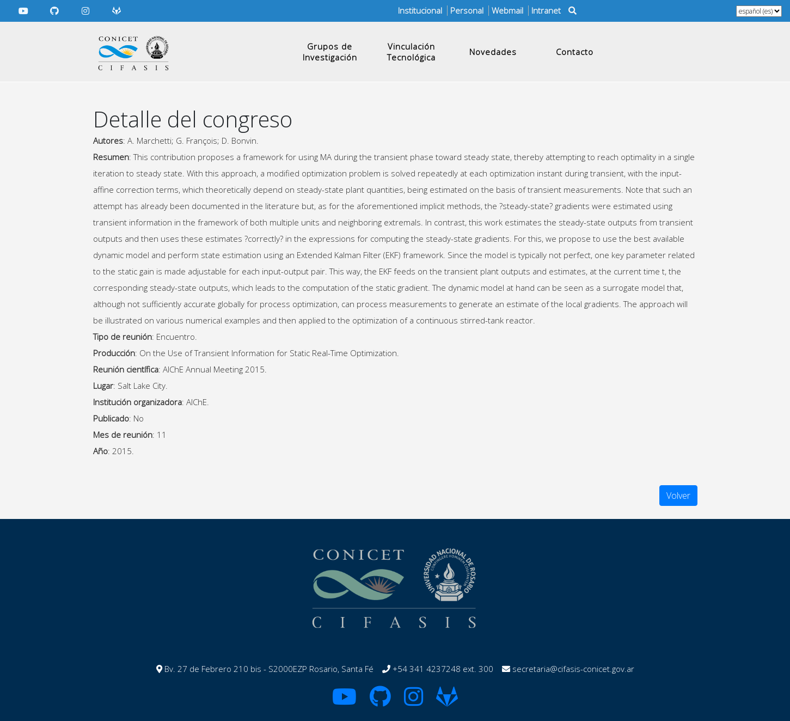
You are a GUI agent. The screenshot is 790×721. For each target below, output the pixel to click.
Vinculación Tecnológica (411, 52)
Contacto (574, 51)
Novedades (493, 51)
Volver (678, 496)
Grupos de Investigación (330, 52)
